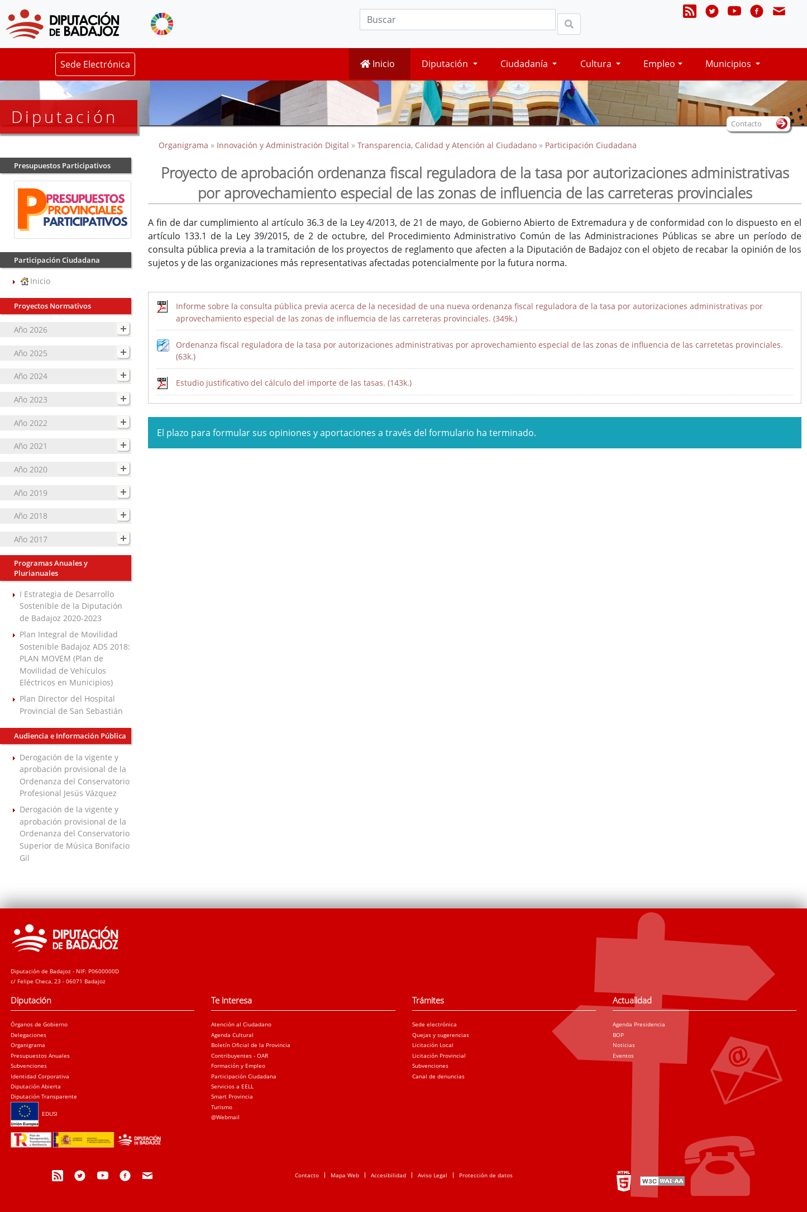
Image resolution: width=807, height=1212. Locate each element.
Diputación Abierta (36, 1086)
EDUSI (34, 1114)
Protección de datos (486, 1175)
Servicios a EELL (232, 1086)
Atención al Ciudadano (241, 1024)
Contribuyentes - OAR (239, 1055)
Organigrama (185, 145)
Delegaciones (28, 1035)
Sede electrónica (434, 1024)
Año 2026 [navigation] (30, 329)
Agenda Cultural (232, 1035)
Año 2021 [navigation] (30, 446)
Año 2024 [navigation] (30, 376)
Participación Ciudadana (591, 145)
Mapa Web (345, 1175)
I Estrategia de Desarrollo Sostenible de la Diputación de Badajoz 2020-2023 (71, 606)
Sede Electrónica (95, 64)
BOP (618, 1035)
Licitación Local (432, 1045)
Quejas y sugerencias (440, 1035)
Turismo (221, 1107)
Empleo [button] (659, 64)
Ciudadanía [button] (525, 64)
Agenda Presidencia (639, 1024)
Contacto (307, 1175)
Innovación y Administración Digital (283, 145)
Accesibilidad (388, 1175)
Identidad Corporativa (40, 1076)
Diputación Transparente (44, 1096)
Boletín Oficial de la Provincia (250, 1045)
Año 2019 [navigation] (30, 492)
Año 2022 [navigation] (30, 423)
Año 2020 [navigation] (30, 469)
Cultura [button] (597, 64)
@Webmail (225, 1117)
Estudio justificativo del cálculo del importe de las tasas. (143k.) (294, 382)
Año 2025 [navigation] (30, 353)
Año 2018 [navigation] (30, 515)
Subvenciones (29, 1065)
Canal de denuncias (438, 1076)
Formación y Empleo (238, 1065)
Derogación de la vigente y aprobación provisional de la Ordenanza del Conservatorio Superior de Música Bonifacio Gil (75, 833)
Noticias (624, 1045)
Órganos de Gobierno (39, 1024)
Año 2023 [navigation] (30, 399)
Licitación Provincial (439, 1055)
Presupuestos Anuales (40, 1055)
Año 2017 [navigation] (30, 539)
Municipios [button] (729, 64)
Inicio (377, 64)
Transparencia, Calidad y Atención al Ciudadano (447, 145)
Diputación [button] (446, 64)
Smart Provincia (232, 1096)
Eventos (623, 1055)
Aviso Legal (432, 1175)
